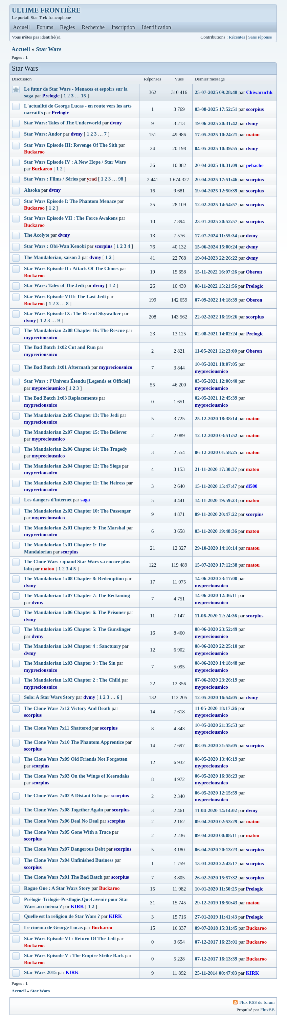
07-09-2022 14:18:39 (216, 300)
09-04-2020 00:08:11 (216, 835)
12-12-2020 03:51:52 (216, 435)
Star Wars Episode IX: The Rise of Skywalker (72, 313)
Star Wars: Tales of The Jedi (54, 285)
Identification (156, 27)
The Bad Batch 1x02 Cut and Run (60, 347)
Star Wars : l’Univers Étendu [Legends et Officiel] (77, 381)
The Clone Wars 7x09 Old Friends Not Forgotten (75, 759)
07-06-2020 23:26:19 (216, 680)
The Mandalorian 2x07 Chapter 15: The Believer (75, 432)
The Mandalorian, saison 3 (52, 257)
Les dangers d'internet (48, 499)
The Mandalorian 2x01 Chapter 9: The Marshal (74, 527)
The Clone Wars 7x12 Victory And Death (67, 708)
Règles (67, 27)
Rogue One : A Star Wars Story (57, 888)
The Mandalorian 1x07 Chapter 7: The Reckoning (77, 595)
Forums (45, 27)
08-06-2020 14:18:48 (216, 663)
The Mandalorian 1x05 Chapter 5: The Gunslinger (77, 629)
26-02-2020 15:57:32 (216, 877)
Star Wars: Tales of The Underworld (62, 122)
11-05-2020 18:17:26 (216, 708)
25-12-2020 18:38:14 (216, 418)
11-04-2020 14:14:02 (216, 810)
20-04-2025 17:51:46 (216, 179)
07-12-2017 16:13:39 (216, 959)
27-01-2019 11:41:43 (216, 917)
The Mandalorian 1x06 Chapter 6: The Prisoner (75, 612)
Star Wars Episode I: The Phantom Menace (70, 201)
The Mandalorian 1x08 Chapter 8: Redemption (74, 578)
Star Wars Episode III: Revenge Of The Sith (70, 145)
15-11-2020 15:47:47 (216, 486)
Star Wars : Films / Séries (51, 179)
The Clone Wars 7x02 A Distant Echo (63, 795)
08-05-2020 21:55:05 (216, 745)
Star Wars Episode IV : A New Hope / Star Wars (75, 162)
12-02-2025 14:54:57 (216, 204)
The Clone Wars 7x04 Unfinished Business (68, 860)
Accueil (21, 27)
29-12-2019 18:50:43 (216, 902)
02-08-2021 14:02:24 (216, 333)
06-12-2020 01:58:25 (216, 452)
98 (120, 179)
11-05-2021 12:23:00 (216, 351)
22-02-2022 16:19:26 (216, 316)
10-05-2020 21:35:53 (216, 725)
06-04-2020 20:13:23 (216, 849)
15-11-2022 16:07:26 (216, 272)
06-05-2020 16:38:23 (216, 776)
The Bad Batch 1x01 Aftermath (57, 367)
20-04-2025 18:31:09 (216, 165)
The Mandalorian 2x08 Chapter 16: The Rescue (74, 330)
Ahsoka (32, 190)
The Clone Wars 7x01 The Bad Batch (63, 877)
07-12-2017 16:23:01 (216, 942)
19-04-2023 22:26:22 (216, 258)
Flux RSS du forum (256, 1002)
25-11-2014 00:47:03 (216, 973)
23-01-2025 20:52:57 (216, 221)
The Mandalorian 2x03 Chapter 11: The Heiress (74, 482)
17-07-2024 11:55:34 (216, 235)
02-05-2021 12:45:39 (216, 398)
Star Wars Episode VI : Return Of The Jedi (70, 938)
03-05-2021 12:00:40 (216, 381)
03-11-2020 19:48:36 (216, 531)
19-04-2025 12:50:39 (216, 190)
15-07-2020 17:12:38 (216, 565)
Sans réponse (260, 37)
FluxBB (267, 1009)
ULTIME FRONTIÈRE (46, 10)
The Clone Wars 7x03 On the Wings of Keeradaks (76, 776)
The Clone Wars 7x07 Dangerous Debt (64, 849)
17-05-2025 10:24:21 (216, 134)
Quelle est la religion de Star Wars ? (62, 916)
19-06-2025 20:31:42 (216, 123)
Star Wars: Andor (43, 134)
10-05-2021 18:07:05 (216, 364)
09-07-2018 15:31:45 (216, 928)
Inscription (123, 27)
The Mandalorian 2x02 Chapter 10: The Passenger (77, 511)
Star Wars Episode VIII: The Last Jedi (65, 296)
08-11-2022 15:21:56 (216, 286)
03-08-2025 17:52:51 (216, 109)
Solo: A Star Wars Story (49, 697)
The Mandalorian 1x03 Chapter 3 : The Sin (69, 663)
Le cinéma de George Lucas (53, 927)
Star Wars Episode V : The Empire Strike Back (74, 955)
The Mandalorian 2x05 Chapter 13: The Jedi (71, 415)
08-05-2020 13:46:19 (216, 759)
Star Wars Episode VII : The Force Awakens (70, 218)
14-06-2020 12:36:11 (216, 595)
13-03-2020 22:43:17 (216, 863)
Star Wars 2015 (40, 972)
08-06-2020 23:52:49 (216, 629)
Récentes (237, 37)
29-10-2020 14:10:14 (216, 548)
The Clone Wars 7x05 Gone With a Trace (67, 832)
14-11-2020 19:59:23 (216, 500)
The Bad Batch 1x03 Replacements (60, 398)
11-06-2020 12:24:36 (216, 615)
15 (83, 95)
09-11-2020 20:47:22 (216, 514)
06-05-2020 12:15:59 (216, 793)
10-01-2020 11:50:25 (216, 889)
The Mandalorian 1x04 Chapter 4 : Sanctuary (72, 646)
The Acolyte (36, 235)
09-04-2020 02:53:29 (216, 821)
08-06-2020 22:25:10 (216, 646)
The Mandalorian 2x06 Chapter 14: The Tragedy (75, 449)
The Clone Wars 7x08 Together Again (63, 809)
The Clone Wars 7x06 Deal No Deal (61, 821)
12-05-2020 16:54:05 (216, 697)
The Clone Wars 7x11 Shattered (57, 728)
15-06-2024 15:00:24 (216, 247)
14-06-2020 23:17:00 (216, 578)
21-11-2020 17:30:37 (216, 469)
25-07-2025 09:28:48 (216, 92)
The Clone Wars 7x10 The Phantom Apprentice (74, 742)
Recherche (93, 27)
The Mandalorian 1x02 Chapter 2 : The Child (72, 680)
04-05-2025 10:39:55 (216, 148)
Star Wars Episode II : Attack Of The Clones (71, 268)
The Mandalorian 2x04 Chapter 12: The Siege (72, 466)
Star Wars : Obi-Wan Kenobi (55, 246)
